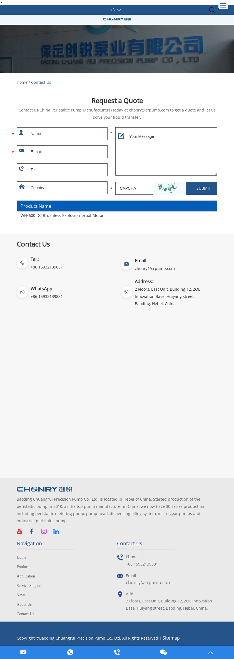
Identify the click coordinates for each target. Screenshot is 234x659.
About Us (24, 604)
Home (22, 82)
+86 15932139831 (47, 296)
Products (23, 567)
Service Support (29, 586)
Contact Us (41, 82)
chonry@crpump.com (155, 268)
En (113, 9)
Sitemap (171, 638)
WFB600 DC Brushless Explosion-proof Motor (62, 215)
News (21, 595)
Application (26, 576)
